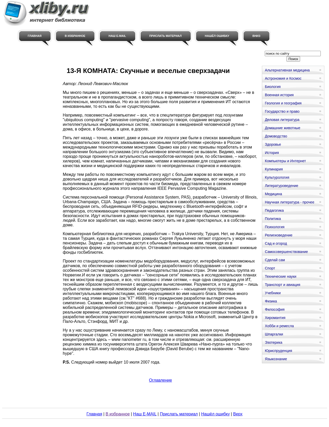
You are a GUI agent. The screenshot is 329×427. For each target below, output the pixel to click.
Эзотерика (273, 342)
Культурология (277, 177)
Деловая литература (282, 120)
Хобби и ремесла (279, 326)
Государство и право (282, 111)
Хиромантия (275, 318)
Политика (273, 219)
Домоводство (276, 136)
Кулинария (274, 169)
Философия (274, 309)
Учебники (272, 293)
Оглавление (160, 380)
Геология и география (283, 103)
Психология (274, 227)
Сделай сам (275, 260)
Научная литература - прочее (289, 202)
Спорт (270, 268)
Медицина (273, 194)
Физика (271, 301)
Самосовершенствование (286, 252)
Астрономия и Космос (283, 78)
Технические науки (280, 276)
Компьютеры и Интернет (285, 161)
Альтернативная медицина (287, 70)
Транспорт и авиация (282, 285)
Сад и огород (276, 243)
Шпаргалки (274, 334)
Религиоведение (278, 235)
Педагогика (274, 210)
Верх (237, 414)
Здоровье (273, 144)
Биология (272, 87)
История (272, 153)
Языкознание (276, 359)
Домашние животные (282, 128)
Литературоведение (281, 186)
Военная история (279, 95)
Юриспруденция (278, 351)
